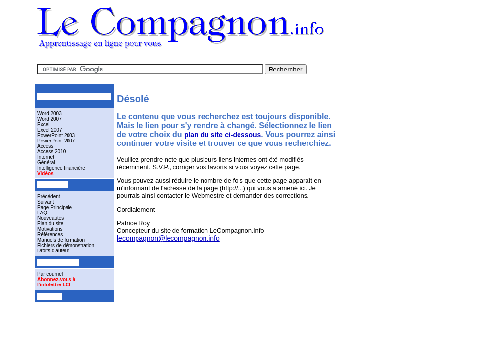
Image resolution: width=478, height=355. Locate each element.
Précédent (48, 196)
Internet (45, 157)
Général (46, 162)
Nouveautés (50, 218)
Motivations (50, 229)
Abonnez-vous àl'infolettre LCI (56, 282)
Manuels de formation (61, 240)
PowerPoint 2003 (56, 135)
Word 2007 (49, 119)
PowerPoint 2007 (56, 140)
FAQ (42, 212)
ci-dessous (243, 135)
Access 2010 (51, 151)
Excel (43, 124)
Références (50, 234)
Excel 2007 (49, 130)
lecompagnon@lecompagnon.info (168, 238)
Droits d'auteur (53, 250)
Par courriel (50, 274)
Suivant (45, 202)
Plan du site (50, 223)
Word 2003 (49, 113)
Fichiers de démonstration (65, 245)
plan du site (203, 135)
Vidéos (45, 173)
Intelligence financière (61, 168)
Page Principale (54, 207)
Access (45, 146)
